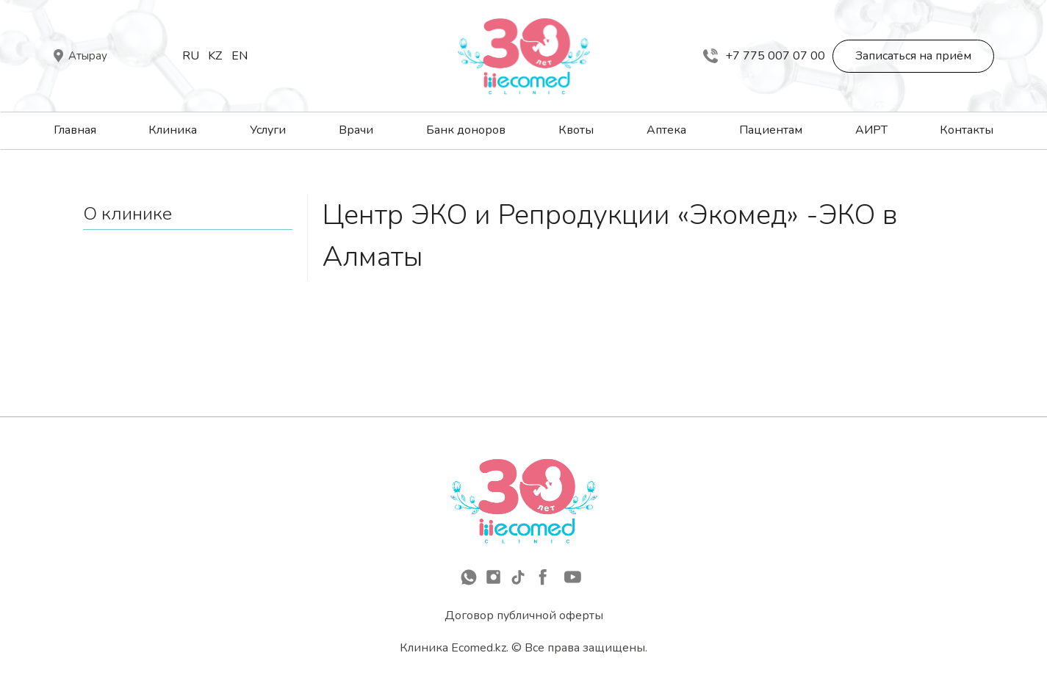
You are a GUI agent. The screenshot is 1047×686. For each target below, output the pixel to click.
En (239, 56)
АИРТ (871, 130)
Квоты (576, 130)
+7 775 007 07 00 (764, 56)
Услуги (268, 130)
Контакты (966, 130)
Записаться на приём (913, 56)
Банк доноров (465, 130)
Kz (215, 56)
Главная (75, 130)
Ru (190, 56)
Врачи (356, 130)
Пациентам (770, 130)
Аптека (666, 130)
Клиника (172, 130)
